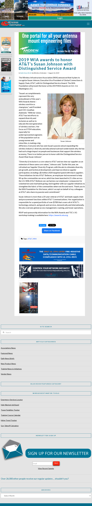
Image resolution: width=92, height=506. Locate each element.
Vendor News (6, 374)
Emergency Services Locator (12, 400)
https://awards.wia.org (58, 215)
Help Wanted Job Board (10, 405)
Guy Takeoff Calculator (10, 426)
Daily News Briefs (26, 73)
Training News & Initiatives (11, 369)
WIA (35, 239)
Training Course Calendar (10, 415)
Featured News (7, 353)
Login (60, 18)
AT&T (30, 239)
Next (56, 463)
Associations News (8, 348)
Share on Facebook (52, 231)
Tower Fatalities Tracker (10, 410)
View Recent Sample (46, 468)
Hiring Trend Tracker (9, 420)
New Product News (8, 364)
